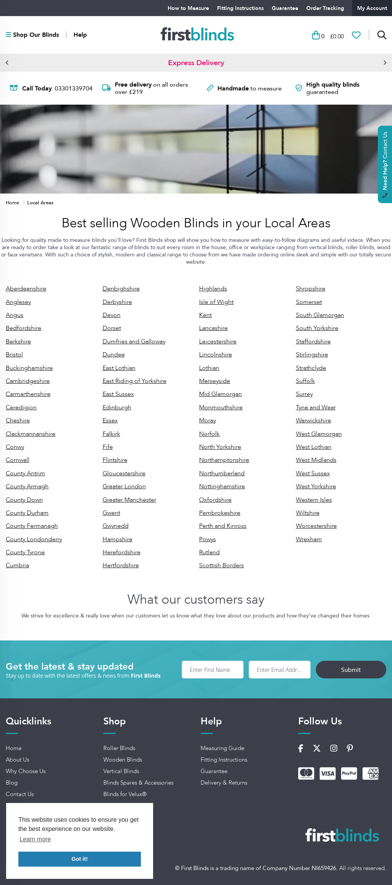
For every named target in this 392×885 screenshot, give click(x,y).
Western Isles (314, 499)
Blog (12, 782)
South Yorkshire (317, 328)
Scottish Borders (221, 565)
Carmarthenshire (28, 393)
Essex (110, 420)
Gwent (111, 512)
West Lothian (314, 446)
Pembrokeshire (219, 512)
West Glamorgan (319, 433)
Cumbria (17, 565)
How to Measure (188, 8)
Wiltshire (308, 512)
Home (13, 202)
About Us (17, 759)
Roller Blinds (119, 748)
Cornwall (17, 459)
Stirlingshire (312, 354)
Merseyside (214, 380)
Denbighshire (121, 288)
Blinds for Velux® (125, 794)
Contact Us (20, 794)
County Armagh (27, 486)
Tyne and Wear (316, 407)
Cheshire (18, 420)
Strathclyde (311, 367)
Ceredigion (21, 407)
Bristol (14, 354)
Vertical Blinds (121, 771)
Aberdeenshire (26, 288)
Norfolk (209, 433)
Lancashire (213, 328)
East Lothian (119, 367)
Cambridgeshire (28, 380)
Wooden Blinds (122, 759)
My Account (372, 8)
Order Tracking (325, 8)
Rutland (209, 552)
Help (80, 34)
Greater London (124, 486)
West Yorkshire (316, 486)
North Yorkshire (220, 446)
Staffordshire (313, 341)
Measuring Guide (222, 748)
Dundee (114, 354)
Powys (207, 539)
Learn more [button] (35, 839)
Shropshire (310, 288)
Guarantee (285, 8)
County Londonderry (34, 539)
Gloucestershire (124, 473)
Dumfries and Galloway (134, 341)
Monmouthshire (221, 407)
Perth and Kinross (223, 525)
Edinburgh (117, 407)
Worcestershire (316, 525)
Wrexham (309, 539)
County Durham (27, 512)
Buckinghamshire (29, 367)
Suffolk (305, 380)
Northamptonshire (224, 459)
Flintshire (115, 459)
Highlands (213, 288)
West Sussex (313, 473)
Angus (14, 315)
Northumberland (222, 473)
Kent (205, 315)
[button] (7, 62)
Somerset (309, 301)
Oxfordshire (215, 499)
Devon (112, 315)
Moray (207, 420)
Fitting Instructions (240, 8)
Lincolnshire (215, 354)
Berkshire (18, 341)
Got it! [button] (80, 859)
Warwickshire (313, 420)
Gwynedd (116, 525)
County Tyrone (25, 552)
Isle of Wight (216, 301)
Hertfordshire (121, 565)
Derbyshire (117, 301)
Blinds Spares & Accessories (138, 782)
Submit (351, 670)
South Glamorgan (320, 315)
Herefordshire (121, 552)
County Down (24, 499)
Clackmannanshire (31, 433)
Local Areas (40, 202)
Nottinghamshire (222, 486)
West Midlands (316, 459)
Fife (108, 446)
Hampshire (117, 539)
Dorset (112, 328)
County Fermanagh (32, 525)
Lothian (209, 367)
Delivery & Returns (224, 782)
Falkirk (111, 433)
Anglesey (18, 301)
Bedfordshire (23, 328)
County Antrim (25, 473)
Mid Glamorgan (220, 393)
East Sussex (118, 393)
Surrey (304, 393)
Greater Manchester (129, 499)
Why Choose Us (26, 771)
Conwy (15, 446)
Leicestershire (218, 341)
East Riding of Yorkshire (135, 380)
